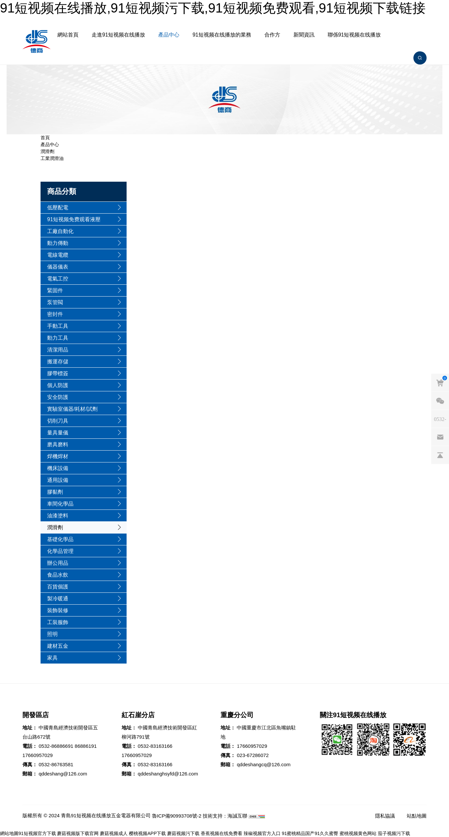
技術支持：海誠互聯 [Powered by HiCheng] (225, 816)
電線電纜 (57, 255)
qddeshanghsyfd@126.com (168, 773)
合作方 (272, 35)
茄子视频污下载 (394, 833)
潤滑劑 (47, 151)
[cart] (440, 382)
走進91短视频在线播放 (118, 35)
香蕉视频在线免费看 (221, 833)
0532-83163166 (155, 746)
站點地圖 (417, 816)
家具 (52, 658)
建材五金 (57, 646)
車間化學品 (60, 504)
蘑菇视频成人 (114, 833)
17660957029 (37, 755)
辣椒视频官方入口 (262, 833)
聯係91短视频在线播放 (354, 35)
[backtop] (440, 455)
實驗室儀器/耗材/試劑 (72, 409)
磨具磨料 (57, 444)
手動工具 (57, 326)
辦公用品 (57, 563)
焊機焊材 (57, 456)
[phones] (440, 419)
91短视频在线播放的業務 (222, 35)
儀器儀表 (57, 267)
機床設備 (57, 468)
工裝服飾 (57, 622)
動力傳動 (57, 243)
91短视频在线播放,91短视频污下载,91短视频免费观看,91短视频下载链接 (213, 8)
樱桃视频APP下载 (147, 833)
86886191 (86, 746)
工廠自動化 (60, 231)
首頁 (45, 137)
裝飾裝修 (57, 610)
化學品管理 (60, 551)
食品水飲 (57, 575)
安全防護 (57, 397)
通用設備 (57, 480)
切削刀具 (57, 421)
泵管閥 (55, 302)
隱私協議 (385, 816)
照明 (52, 634)
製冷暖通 (57, 598)
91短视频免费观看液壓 (74, 219)
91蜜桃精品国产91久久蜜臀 (310, 833)
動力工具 (57, 338)
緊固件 (55, 290)
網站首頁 (67, 35)
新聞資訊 (303, 35)
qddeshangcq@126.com (263, 764)
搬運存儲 (57, 361)
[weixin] (440, 400)
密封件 (55, 314)
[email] (440, 437)
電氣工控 (57, 278)
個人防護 (57, 385)
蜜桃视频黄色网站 (358, 833)
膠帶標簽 (57, 373)
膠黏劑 (55, 492)
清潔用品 (57, 350)
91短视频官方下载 (37, 833)
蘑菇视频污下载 (183, 833)
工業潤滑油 (52, 158)
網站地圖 (9, 833)
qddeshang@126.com (63, 773)
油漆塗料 (57, 515)
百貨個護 (57, 586)
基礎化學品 (60, 539)
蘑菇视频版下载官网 (78, 833)
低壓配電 (57, 207)
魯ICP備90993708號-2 (176, 816)
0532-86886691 (56, 746)
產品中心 (168, 35)
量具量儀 (57, 432)
